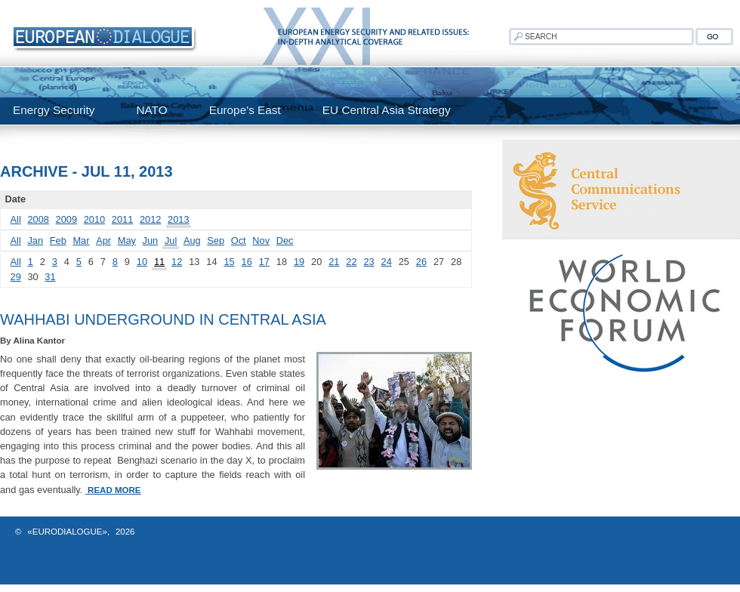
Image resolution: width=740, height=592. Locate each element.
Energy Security (53, 109)
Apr (103, 240)
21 (333, 261)
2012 (150, 219)
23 (368, 261)
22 (351, 261)
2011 (122, 219)
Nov (261, 240)
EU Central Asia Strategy (386, 109)
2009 (66, 219)
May (127, 240)
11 (159, 261)
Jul (171, 240)
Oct (238, 240)
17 (264, 261)
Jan (35, 240)
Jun (151, 240)
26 (421, 261)
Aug (192, 240)
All (16, 219)
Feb (58, 240)
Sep (215, 240)
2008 (37, 219)
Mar (80, 240)
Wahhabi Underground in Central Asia (163, 319)
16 (247, 261)
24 (386, 261)
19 (299, 261)
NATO (151, 109)
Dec (285, 240)
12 (176, 261)
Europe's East (245, 109)
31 (50, 276)
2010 (94, 219)
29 (16, 276)
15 (229, 261)
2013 (178, 219)
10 (142, 261)
